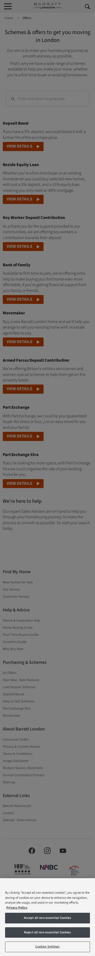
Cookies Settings (47, 946)
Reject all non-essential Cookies (47, 932)
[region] (47, 917)
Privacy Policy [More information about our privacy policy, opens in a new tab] (16, 907)
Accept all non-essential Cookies (47, 918)
